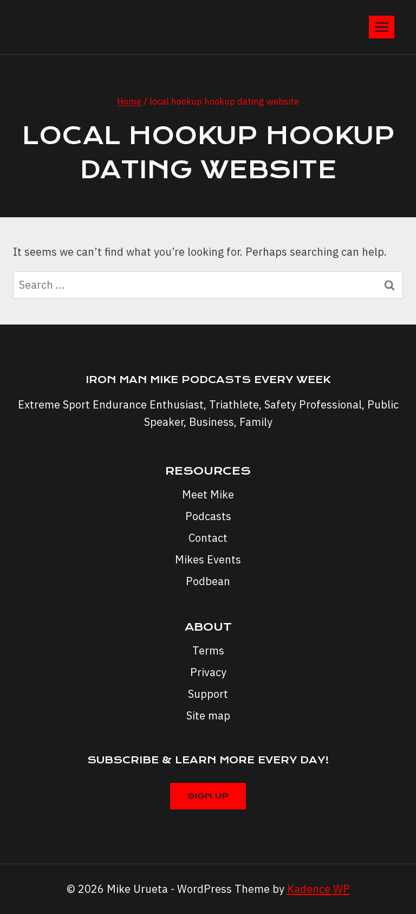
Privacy (208, 672)
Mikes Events (208, 559)
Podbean (208, 581)
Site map (208, 715)
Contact (207, 537)
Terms (208, 650)
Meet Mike (208, 494)
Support (208, 693)
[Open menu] (381, 27)
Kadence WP (318, 888)
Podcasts (208, 516)
